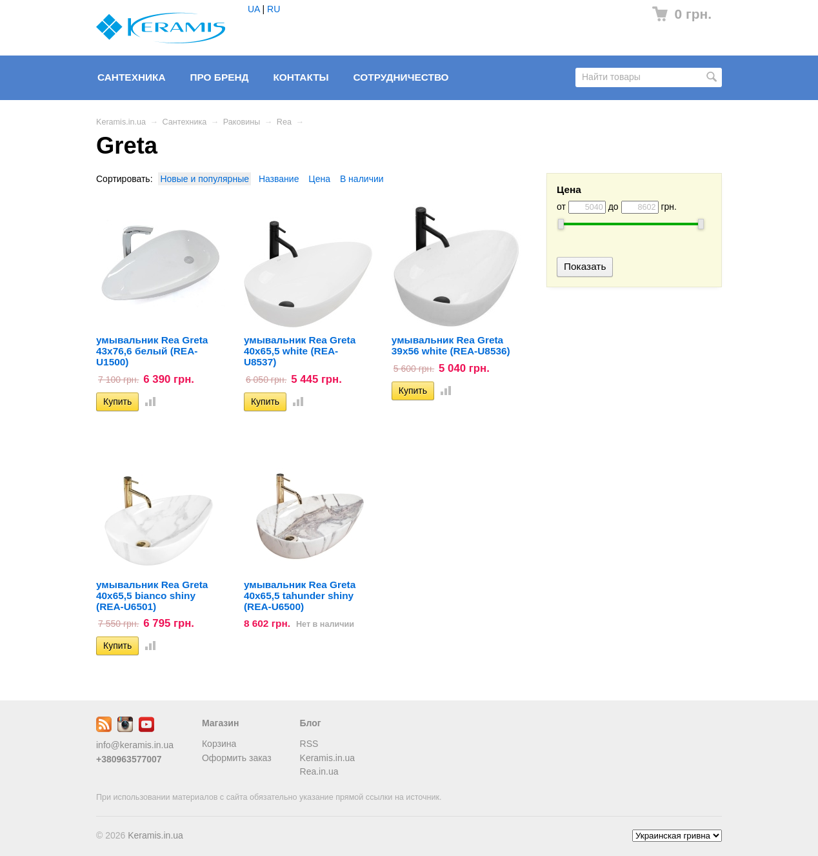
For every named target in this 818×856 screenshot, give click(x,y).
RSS (309, 744)
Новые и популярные (204, 179)
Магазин (220, 723)
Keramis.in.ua (121, 122)
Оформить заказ (237, 758)
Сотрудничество (401, 77)
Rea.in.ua (319, 771)
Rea (284, 122)
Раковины (241, 122)
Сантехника (131, 77)
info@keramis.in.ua (135, 745)
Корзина (219, 744)
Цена (319, 179)
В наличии (362, 179)
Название (279, 179)
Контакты (300, 77)
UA (254, 9)
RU (273, 9)
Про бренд (219, 77)
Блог (310, 723)
